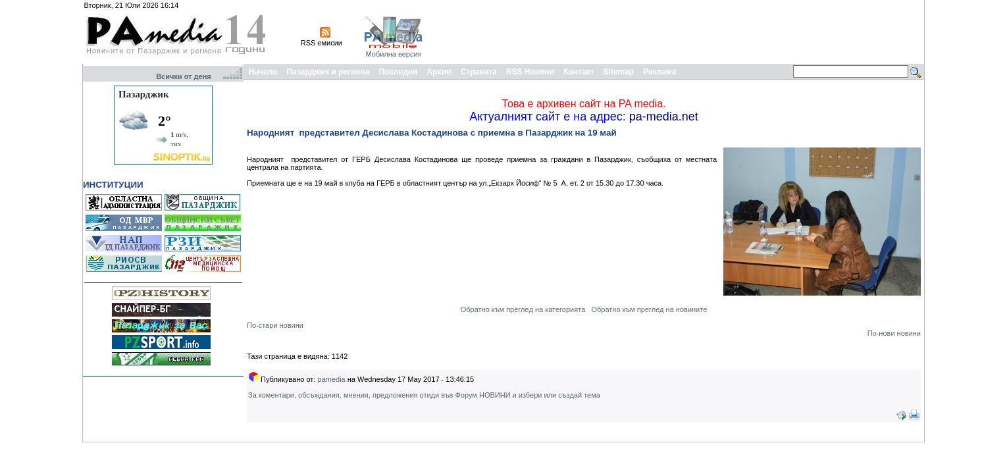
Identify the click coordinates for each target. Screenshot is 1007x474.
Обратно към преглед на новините (649, 309)
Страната (479, 71)
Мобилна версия (393, 54)
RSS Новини (530, 71)
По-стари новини (275, 325)
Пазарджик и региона (327, 71)
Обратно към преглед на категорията (523, 309)
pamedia (332, 379)
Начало (263, 71)
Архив (438, 71)
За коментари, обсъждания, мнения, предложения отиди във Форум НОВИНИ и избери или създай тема (424, 395)
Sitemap (619, 71)
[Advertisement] (682, 31)
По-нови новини (894, 333)
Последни (398, 71)
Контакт (578, 71)
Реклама (659, 71)
